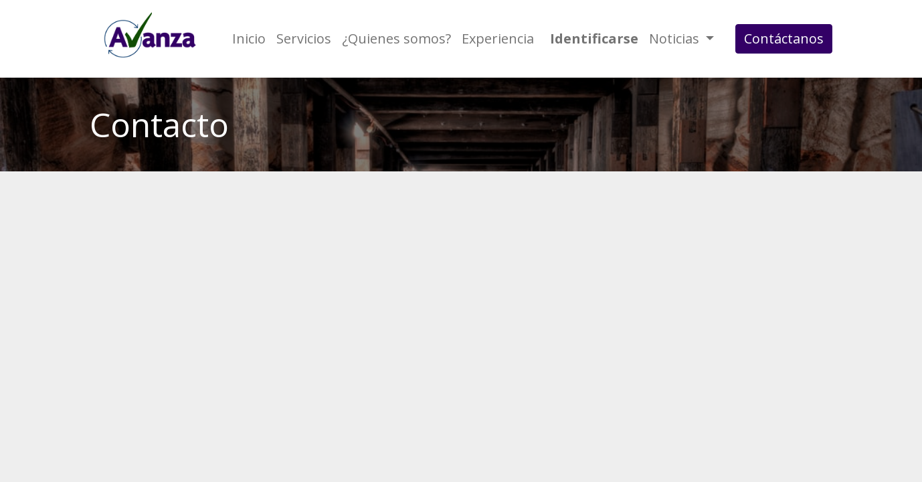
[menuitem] (249, 38)
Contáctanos (784, 38)
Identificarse (594, 38)
